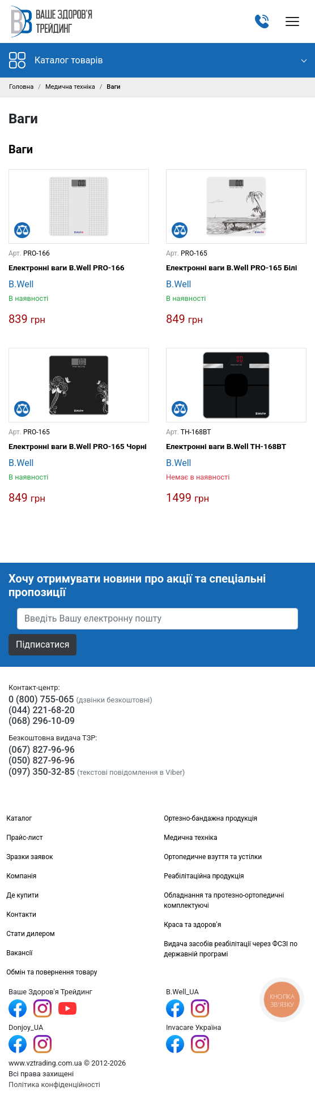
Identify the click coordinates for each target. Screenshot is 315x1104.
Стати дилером (30, 934)
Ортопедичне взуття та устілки (213, 857)
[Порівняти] (22, 230)
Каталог (19, 818)
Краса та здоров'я (192, 925)
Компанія (21, 876)
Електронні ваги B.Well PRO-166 (66, 267)
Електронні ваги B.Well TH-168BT (226, 446)
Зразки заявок (29, 857)
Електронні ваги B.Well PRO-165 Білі (231, 267)
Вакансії (19, 953)
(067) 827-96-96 (41, 749)
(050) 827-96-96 (41, 760)
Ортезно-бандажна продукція (210, 818)
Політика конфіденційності (54, 1084)
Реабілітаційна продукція (204, 876)
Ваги (20, 149)
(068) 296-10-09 (41, 720)
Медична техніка (70, 86)
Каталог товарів (56, 60)
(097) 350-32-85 (41, 771)
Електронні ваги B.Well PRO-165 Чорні (77, 446)
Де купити (22, 895)
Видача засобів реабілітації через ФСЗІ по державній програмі (230, 949)
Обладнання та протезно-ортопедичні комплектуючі (224, 900)
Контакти (21, 914)
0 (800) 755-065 (41, 699)
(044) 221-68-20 (41, 710)
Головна (21, 86)
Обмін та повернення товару (51, 972)
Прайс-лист (24, 838)
